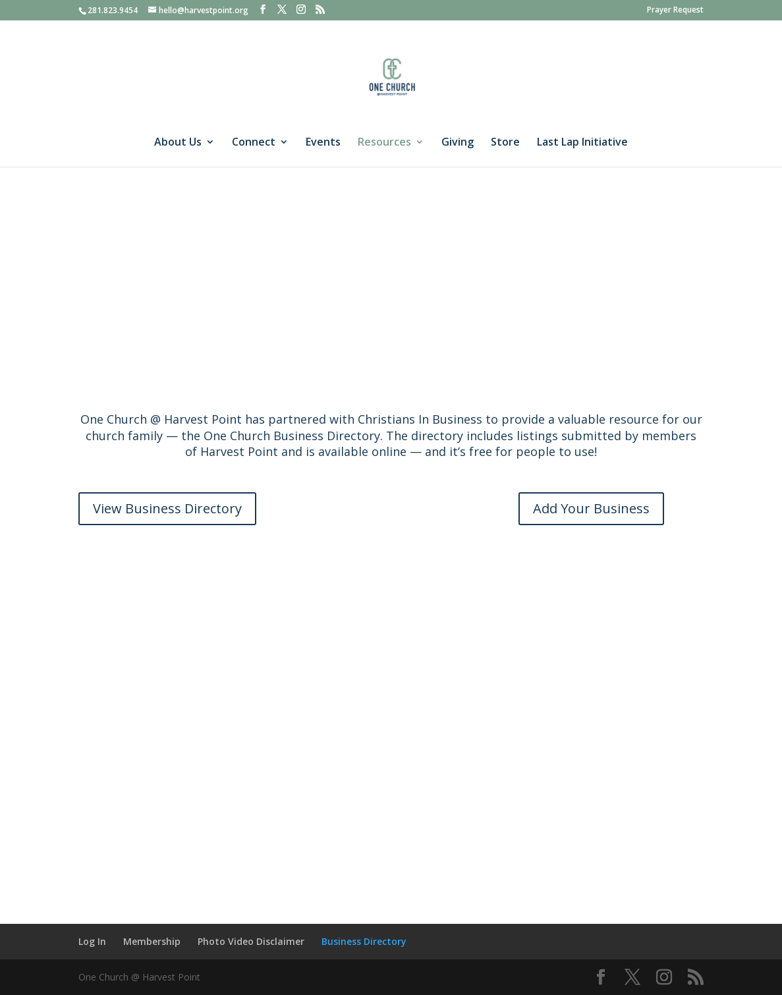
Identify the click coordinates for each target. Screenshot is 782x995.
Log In (92, 941)
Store (505, 143)
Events (323, 143)
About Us (178, 143)
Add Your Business (591, 508)
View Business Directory (167, 508)
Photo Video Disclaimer (251, 941)
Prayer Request (675, 10)
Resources (384, 143)
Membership (152, 941)
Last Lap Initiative (582, 143)
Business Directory (363, 941)
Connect (253, 143)
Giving (457, 143)
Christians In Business (420, 419)
